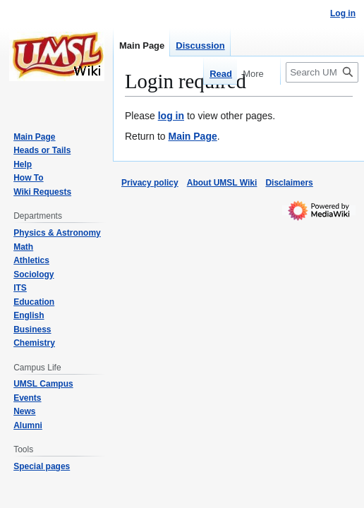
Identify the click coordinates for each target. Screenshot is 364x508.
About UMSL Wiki (222, 183)
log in (171, 115)
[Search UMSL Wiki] (322, 72)
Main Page (192, 136)
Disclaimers (289, 183)
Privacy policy (149, 183)
